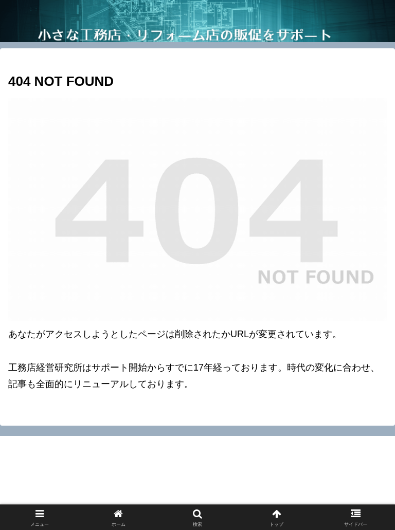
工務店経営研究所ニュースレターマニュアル (103, 497)
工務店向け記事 (292, 497)
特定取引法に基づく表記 (197, 482)
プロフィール (323, 482)
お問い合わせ (71, 482)
